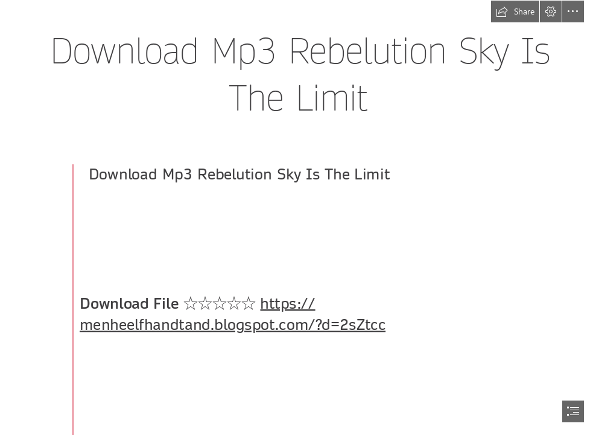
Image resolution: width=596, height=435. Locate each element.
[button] (515, 11)
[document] (298, 217)
